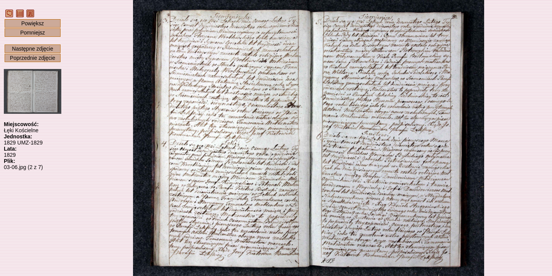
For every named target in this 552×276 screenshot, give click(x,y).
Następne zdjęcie (32, 49)
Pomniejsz (32, 33)
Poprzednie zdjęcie (32, 58)
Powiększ (32, 23)
